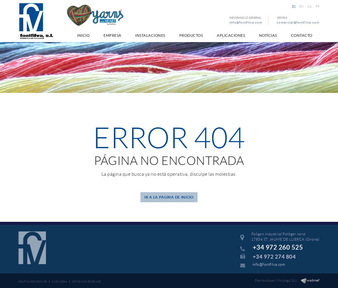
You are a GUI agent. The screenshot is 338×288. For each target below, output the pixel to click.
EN (301, 6)
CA (309, 6)
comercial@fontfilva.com (298, 22)
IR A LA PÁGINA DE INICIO (169, 197)
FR (318, 6)
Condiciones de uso (86, 281)
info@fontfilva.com (245, 22)
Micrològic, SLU (286, 280)
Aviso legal (59, 281)
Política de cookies (32, 281)
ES (294, 6)
